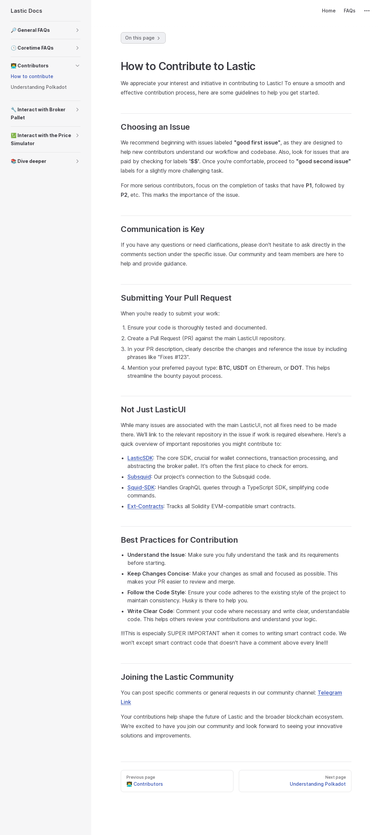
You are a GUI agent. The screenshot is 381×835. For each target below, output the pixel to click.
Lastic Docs (26, 10)
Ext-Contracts (145, 506)
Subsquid (139, 476)
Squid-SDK (141, 487)
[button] (45, 30)
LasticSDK (140, 458)
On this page (143, 38)
